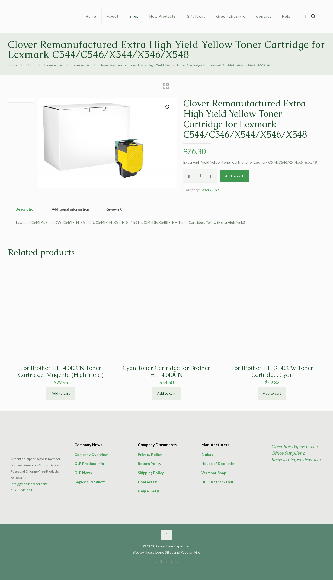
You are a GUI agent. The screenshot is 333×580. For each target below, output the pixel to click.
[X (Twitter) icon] (161, 561)
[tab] (25, 209)
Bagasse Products (90, 482)
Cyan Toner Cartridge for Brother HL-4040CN (166, 371)
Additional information (70, 209)
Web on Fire (190, 552)
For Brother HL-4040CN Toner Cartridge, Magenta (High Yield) (60, 371)
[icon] (178, 561)
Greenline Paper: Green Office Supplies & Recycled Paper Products (295, 453)
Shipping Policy (151, 472)
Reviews (114, 209)
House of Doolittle (217, 463)
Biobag (207, 454)
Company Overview (91, 454)
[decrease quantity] (189, 176)
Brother (216, 482)
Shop (30, 65)
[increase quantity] (211, 176)
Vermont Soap (213, 472)
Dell (229, 482)
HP (204, 482)
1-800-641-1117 (22, 490)
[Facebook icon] (156, 561)
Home (12, 65)
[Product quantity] (200, 176)
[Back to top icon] (166, 535)
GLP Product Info (89, 463)
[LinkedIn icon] (167, 561)
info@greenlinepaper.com (29, 484)
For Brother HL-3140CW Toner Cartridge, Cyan (272, 371)
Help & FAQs (149, 491)
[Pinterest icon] (172, 561)
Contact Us (148, 482)
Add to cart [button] (61, 393)
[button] (168, 107)
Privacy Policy (150, 454)
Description (25, 209)
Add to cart (234, 176)
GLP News (83, 472)
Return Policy (149, 463)
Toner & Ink (53, 65)
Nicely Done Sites (159, 552)
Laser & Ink (81, 65)
